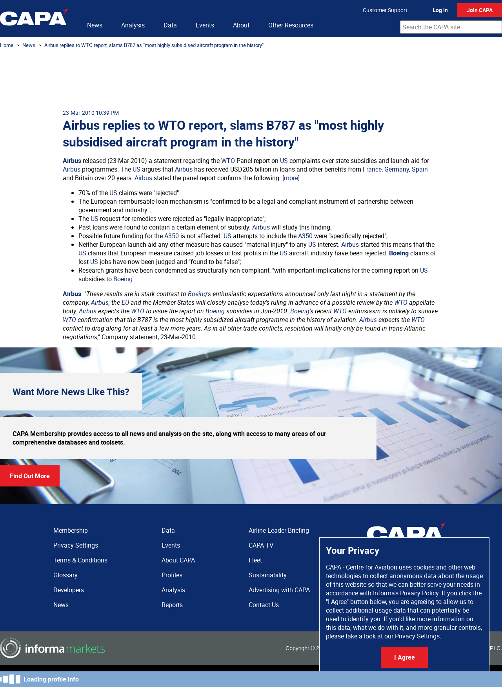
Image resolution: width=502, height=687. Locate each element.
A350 (171, 235)
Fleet (255, 560)
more (291, 178)
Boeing (399, 253)
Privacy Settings (417, 636)
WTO (228, 160)
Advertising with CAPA (279, 590)
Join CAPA (480, 10)
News (94, 25)
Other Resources (290, 25)
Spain (420, 169)
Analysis (133, 25)
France (372, 169)
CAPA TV (261, 545)
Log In (440, 10)
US (284, 160)
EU (125, 302)
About (241, 25)
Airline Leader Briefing (279, 530)
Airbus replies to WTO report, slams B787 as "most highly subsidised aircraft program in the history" (154, 45)
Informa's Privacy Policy (405, 593)
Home (6, 45)
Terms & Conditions (80, 560)
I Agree (404, 657)
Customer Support (385, 10)
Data (170, 25)
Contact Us (264, 604)
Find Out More (30, 476)
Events (205, 25)
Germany (396, 169)
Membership (70, 530)
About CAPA (178, 560)
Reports (172, 604)
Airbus (72, 160)
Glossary (65, 575)
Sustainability (268, 575)
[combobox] (451, 27)
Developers (68, 590)
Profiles (172, 575)
